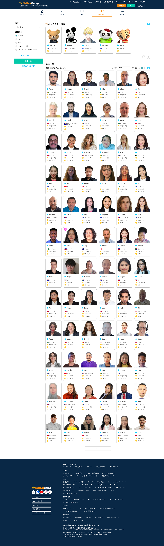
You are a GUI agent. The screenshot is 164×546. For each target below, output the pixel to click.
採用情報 (66, 520)
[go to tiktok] (50, 492)
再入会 (140, 6)
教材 (19, 42)
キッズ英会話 (74, 2)
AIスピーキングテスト (122, 488)
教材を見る (66, 482)
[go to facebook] (38, 492)
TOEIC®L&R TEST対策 (69, 485)
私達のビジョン (78, 520)
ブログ (112, 490)
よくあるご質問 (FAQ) (88, 511)
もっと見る (98, 449)
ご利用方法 (79, 473)
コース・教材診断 (79, 482)
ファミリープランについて (70, 476)
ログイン (131, 6)
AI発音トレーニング (68, 490)
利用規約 (88, 517)
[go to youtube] (42, 492)
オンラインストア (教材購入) (96, 482)
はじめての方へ (67, 473)
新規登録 (122, 6)
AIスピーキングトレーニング (103, 488)
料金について (111, 473)
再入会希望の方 (100, 467)
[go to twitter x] (33, 492)
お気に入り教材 (23, 46)
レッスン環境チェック (87, 485)
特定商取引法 (99, 517)
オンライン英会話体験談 (70, 511)
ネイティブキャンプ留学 (137, 2)
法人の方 (98, 2)
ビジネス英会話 (87, 2)
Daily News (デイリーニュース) (106, 485)
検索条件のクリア (28, 66)
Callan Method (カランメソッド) (117, 482)
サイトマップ (67, 517)
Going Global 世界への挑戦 (107, 508)
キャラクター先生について (70, 502)
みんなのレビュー (79, 499)
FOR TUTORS (121, 2)
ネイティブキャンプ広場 (99, 490)
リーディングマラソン (85, 488)
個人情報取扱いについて (114, 517)
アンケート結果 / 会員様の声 (87, 508)
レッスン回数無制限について (95, 473)
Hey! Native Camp (83, 490)
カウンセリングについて (116, 499)
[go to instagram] (46, 492)
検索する (28, 61)
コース (20, 39)
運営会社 (78, 517)
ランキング (66, 499)
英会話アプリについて (108, 476)
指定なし (20, 27)
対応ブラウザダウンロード (89, 476)
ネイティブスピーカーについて (96, 499)
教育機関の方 (108, 2)
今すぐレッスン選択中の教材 (27, 49)
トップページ (67, 467)
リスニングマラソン (68, 488)
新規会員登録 (78, 467)
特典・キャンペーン (68, 508)
